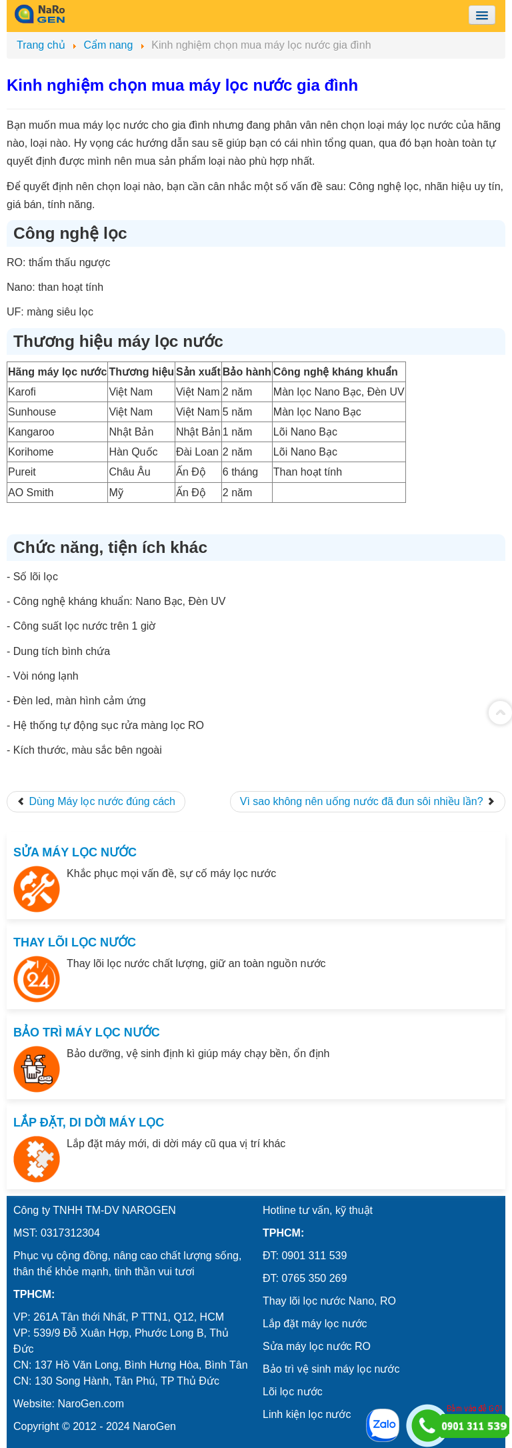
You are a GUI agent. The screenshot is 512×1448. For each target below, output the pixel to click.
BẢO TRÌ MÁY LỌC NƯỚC (86, 1032)
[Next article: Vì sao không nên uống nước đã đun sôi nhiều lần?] (367, 801)
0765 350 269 (314, 1278)
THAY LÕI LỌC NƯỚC (74, 942)
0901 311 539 (314, 1255)
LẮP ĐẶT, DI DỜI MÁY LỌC (88, 1122)
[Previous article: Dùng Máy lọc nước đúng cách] (96, 801)
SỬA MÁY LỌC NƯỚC (75, 852)
